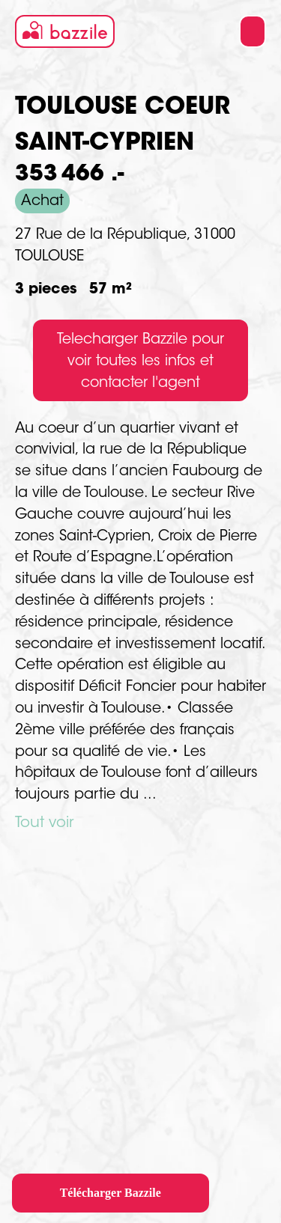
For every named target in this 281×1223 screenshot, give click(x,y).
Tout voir (44, 823)
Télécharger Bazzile (110, 1192)
